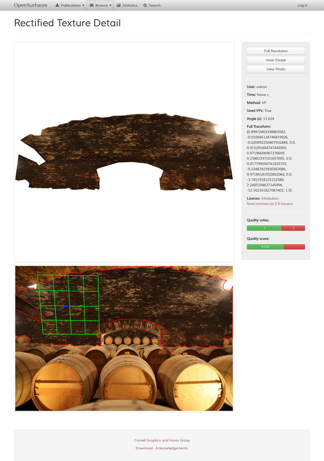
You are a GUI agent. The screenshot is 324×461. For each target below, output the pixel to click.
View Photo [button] (276, 69)
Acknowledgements (171, 448)
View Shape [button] (276, 60)
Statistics (127, 5)
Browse (100, 5)
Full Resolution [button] (276, 51)
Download (144, 448)
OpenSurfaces (30, 5)
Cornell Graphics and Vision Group (162, 440)
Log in (303, 5)
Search (151, 5)
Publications (69, 5)
